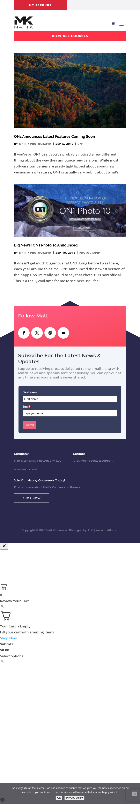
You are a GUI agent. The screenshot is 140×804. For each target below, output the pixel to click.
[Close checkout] (4, 546)
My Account (40, 5)
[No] (134, 793)
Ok (59, 797)
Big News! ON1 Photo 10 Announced (46, 245)
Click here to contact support (92, 460)
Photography (90, 253)
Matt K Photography (35, 144)
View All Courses (70, 35)
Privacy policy (74, 797)
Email (27, 406)
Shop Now (32, 498)
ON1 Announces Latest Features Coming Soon (54, 136)
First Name (30, 392)
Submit (29, 425)
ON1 (81, 144)
